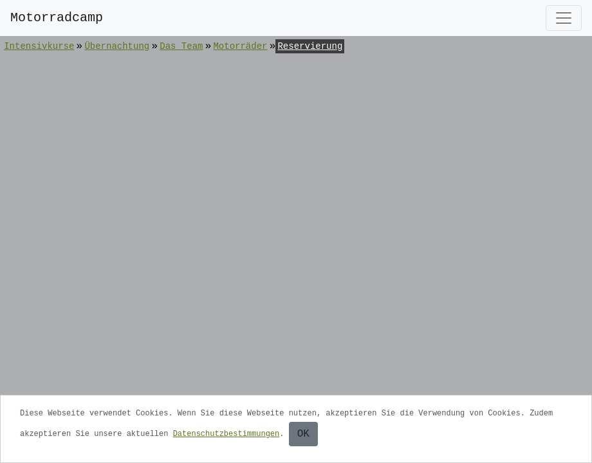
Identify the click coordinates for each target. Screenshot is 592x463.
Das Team (181, 46)
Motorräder (240, 46)
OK (303, 434)
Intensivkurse (39, 46)
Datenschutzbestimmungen (226, 434)
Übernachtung (116, 46)
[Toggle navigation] (564, 18)
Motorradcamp (56, 17)
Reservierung (309, 46)
